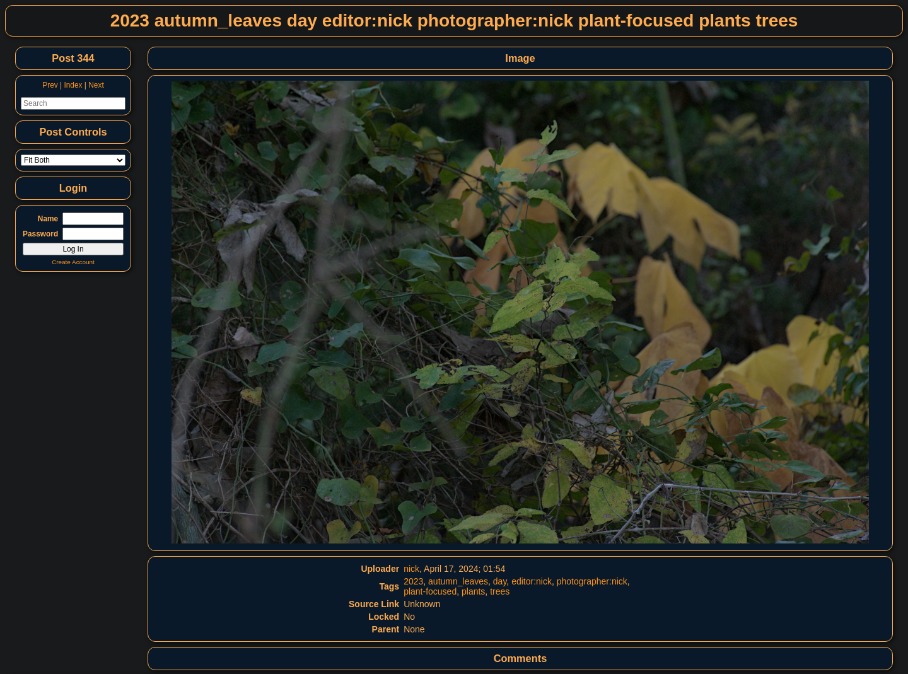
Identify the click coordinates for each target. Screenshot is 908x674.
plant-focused (430, 591)
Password (40, 234)
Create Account (73, 262)
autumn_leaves (458, 581)
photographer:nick (592, 581)
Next (95, 85)
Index (73, 85)
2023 (413, 581)
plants (473, 591)
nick (411, 569)
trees (499, 591)
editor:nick (531, 581)
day (500, 581)
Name (48, 218)
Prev (49, 85)
